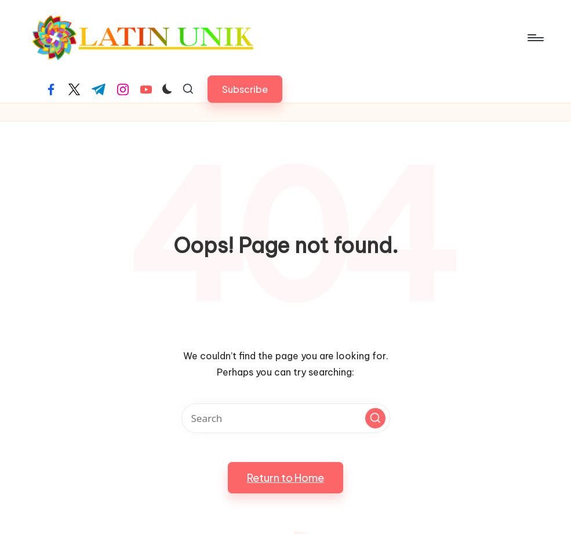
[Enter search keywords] (285, 418)
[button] (245, 89)
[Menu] (535, 38)
